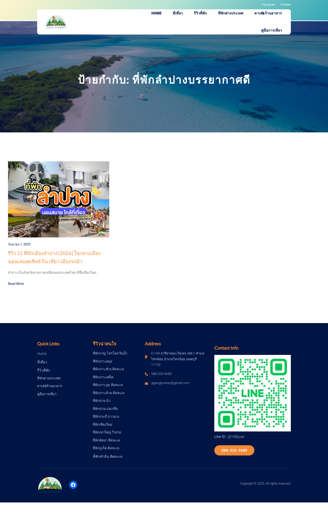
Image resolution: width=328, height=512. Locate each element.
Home (42, 354)
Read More (16, 284)
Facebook (268, 4)
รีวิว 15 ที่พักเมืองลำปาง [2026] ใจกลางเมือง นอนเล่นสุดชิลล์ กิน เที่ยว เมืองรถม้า (54, 257)
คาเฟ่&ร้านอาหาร (49, 386)
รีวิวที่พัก (43, 370)
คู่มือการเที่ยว (46, 394)
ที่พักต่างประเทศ (49, 378)
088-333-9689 (234, 450)
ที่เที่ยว (42, 362)
